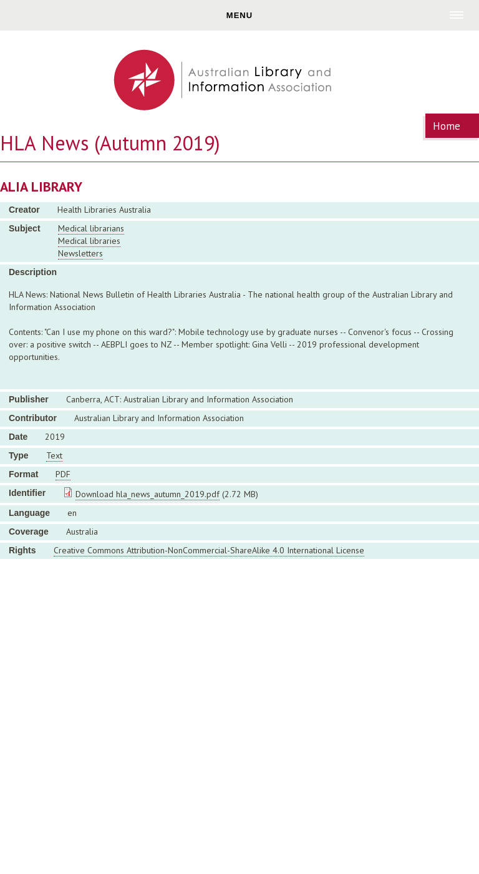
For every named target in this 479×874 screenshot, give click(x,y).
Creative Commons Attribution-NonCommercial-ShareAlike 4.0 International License (209, 550)
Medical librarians (91, 228)
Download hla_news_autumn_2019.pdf (147, 494)
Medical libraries (89, 240)
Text (54, 455)
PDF (63, 474)
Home (446, 126)
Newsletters (80, 253)
